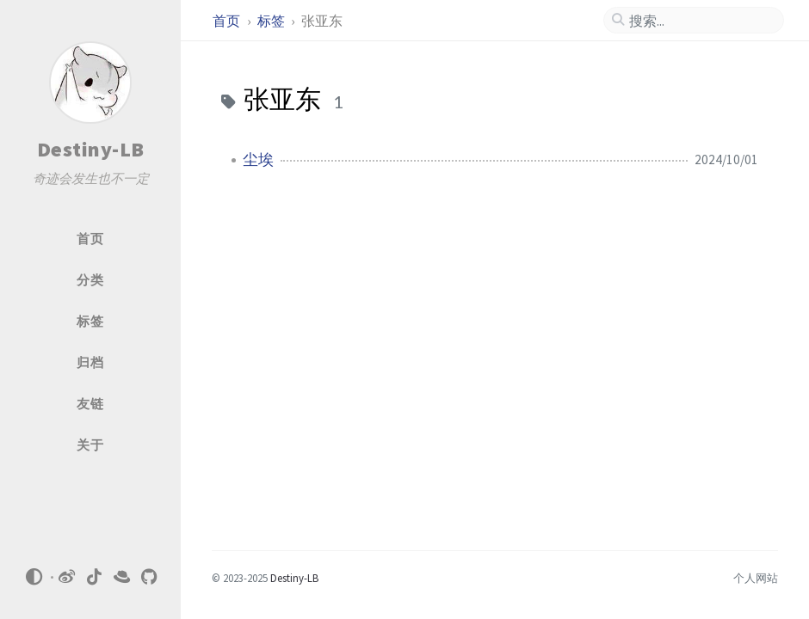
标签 (272, 20)
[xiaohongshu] (122, 577)
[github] (150, 577)
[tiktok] (94, 577)
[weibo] (67, 577)
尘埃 (258, 159)
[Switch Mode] (33, 577)
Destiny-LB (91, 149)
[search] (700, 21)
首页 (228, 20)
